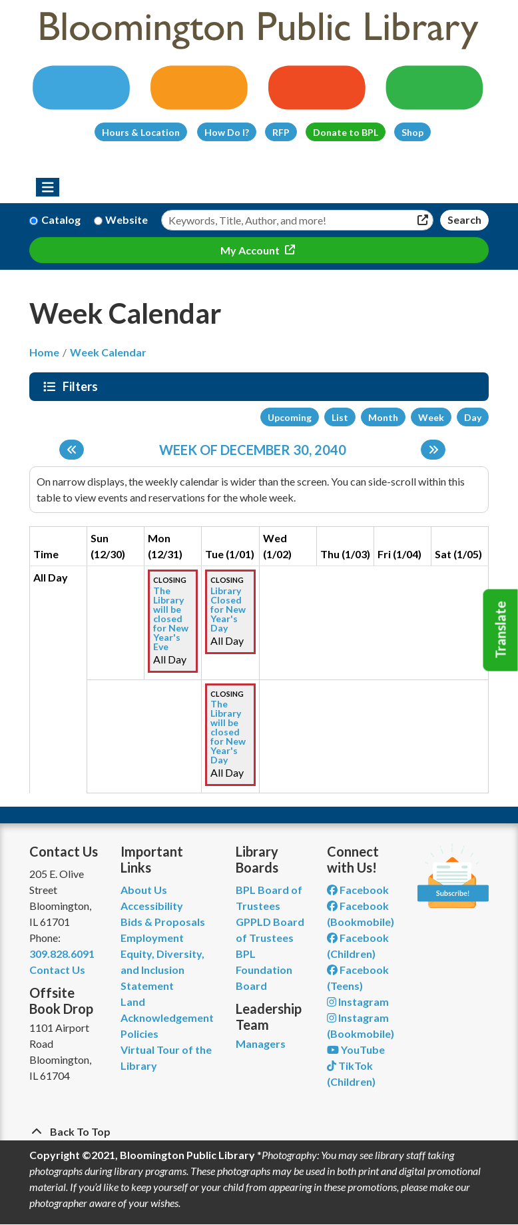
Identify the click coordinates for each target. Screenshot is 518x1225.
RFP (281, 132)
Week (431, 417)
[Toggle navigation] (47, 187)
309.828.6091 (62, 953)
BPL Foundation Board (264, 969)
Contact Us (57, 969)
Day (472, 417)
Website (126, 219)
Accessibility (152, 905)
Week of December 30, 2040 (252, 450)
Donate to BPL (345, 132)
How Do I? (226, 132)
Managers (261, 1043)
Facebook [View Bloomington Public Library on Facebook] (358, 889)
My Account (251, 250)
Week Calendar (108, 352)
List (340, 417)
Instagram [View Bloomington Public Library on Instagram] (358, 1001)
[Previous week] (71, 450)
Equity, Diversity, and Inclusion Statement (162, 969)
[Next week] (433, 450)
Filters (82, 386)
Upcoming (290, 417)
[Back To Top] (259, 1131)
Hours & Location (141, 132)
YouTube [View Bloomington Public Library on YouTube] (356, 1049)
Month (383, 417)
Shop (412, 132)
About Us (144, 889)
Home (44, 352)
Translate (501, 630)
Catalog (61, 219)
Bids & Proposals (163, 921)
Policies (139, 1033)
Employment (152, 937)
